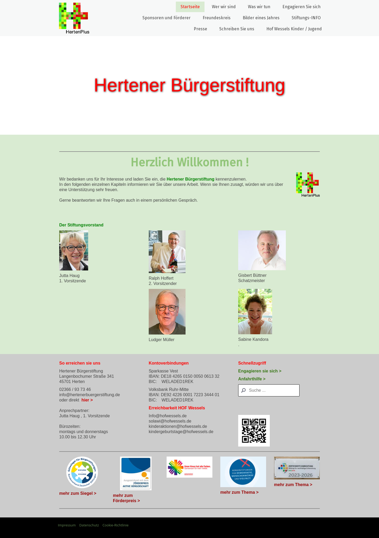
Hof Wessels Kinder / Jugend (294, 28)
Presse (200, 28)
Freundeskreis (217, 17)
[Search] (268, 390)
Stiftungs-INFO (306, 17)
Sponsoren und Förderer (166, 17)
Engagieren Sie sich (301, 6)
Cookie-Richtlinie (115, 525)
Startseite (190, 6)
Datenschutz (89, 525)
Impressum (67, 525)
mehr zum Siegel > (77, 493)
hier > (87, 400)
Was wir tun (259, 6)
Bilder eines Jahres (261, 17)
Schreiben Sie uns (236, 28)
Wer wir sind (224, 6)
